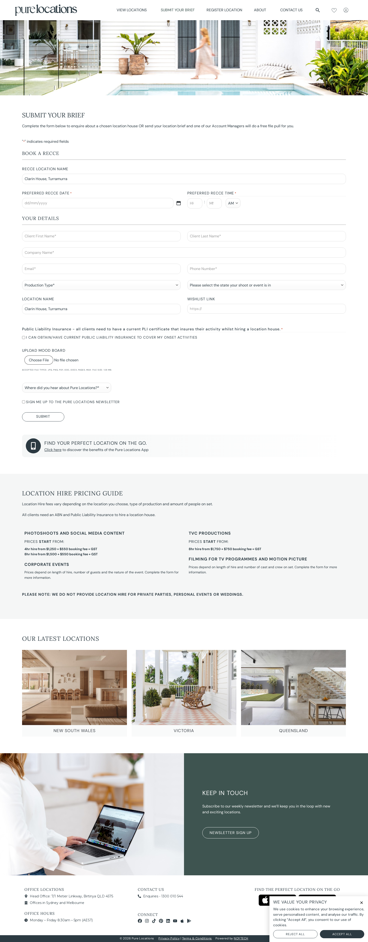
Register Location (224, 10)
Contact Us (291, 10)
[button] (318, 10)
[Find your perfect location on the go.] (33, 445)
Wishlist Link (201, 299)
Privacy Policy (169, 938)
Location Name (38, 299)
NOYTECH (241, 938)
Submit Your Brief (178, 10)
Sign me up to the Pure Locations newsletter (73, 402)
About (261, 10)
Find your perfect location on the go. (95, 443)
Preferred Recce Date (47, 193)
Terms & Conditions (197, 938)
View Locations (133, 10)
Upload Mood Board (43, 350)
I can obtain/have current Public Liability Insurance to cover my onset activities (111, 337)
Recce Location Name (45, 168)
